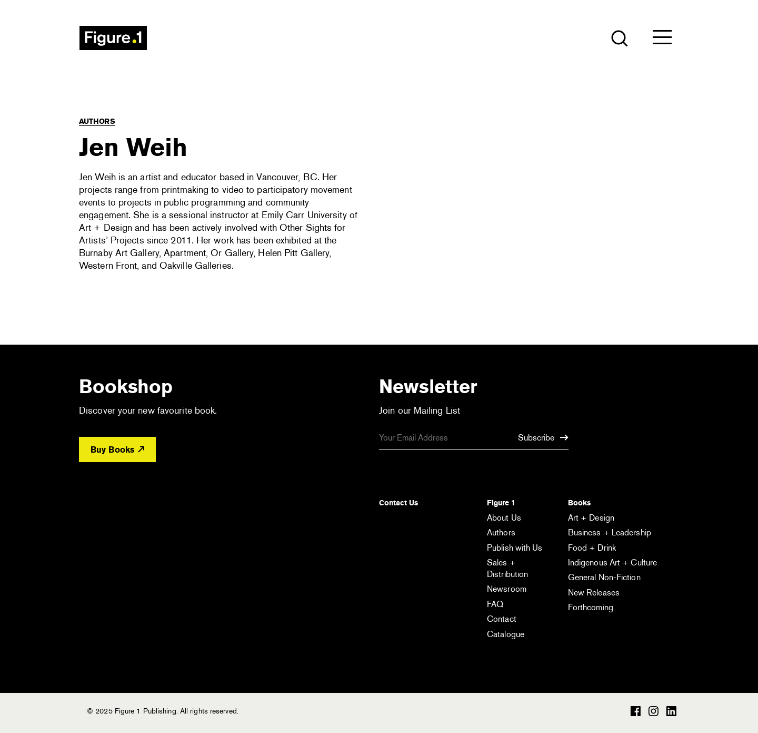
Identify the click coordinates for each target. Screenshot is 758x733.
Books (579, 502)
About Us (504, 517)
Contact (501, 618)
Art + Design (591, 517)
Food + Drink (592, 547)
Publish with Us (515, 547)
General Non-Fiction (604, 577)
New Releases (594, 592)
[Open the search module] (618, 37)
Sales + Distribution (507, 568)
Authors (97, 121)
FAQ (495, 604)
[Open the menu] (662, 39)
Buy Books (117, 449)
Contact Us (398, 502)
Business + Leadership (609, 532)
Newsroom (506, 588)
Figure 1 (501, 502)
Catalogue (505, 634)
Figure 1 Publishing (113, 38)
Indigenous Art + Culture (612, 562)
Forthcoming (590, 607)
